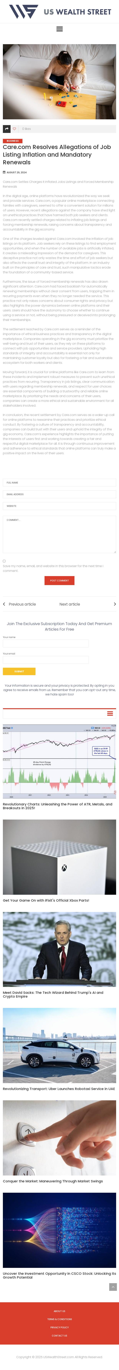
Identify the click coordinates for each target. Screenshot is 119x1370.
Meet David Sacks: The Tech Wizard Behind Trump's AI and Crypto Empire (53, 994)
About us (59, 1311)
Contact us (59, 1335)
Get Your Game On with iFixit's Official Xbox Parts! (46, 900)
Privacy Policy (59, 1327)
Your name (46, 641)
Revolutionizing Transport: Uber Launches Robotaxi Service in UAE (59, 1088)
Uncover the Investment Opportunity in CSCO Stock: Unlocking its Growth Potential (59, 1275)
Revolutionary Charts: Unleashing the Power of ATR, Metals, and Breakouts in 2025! (57, 806)
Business (13, 141)
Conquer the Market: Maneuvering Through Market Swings (53, 1181)
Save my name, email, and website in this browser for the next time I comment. (53, 568)
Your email (46, 658)
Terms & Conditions (59, 1319)
